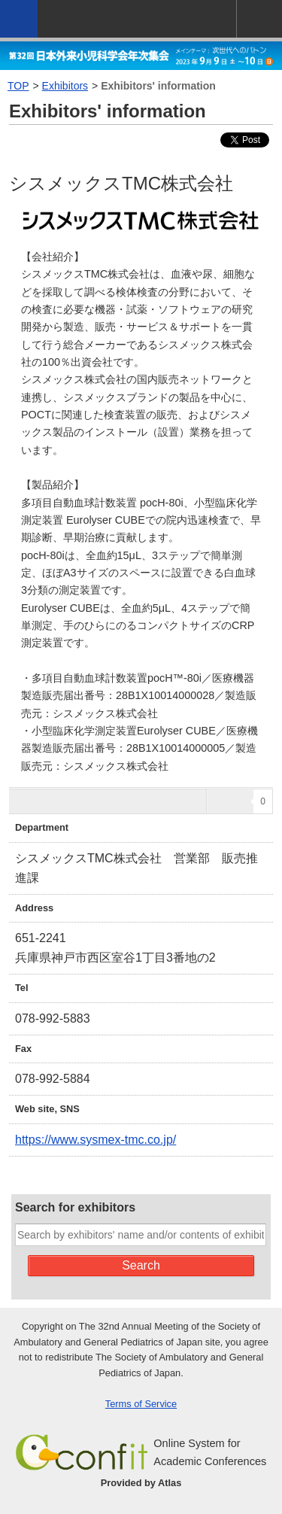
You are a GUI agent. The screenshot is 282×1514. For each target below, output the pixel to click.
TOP (18, 86)
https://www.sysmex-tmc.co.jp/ (95, 1139)
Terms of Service (141, 1403)
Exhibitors (65, 86)
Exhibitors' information (158, 86)
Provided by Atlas (141, 1482)
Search (141, 1265)
